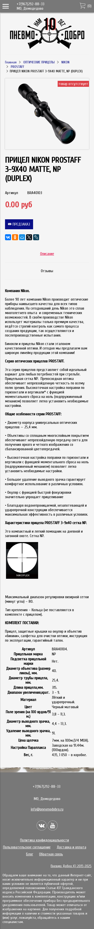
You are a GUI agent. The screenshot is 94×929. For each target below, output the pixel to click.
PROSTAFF (17, 67)
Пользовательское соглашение (27, 847)
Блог (29, 854)
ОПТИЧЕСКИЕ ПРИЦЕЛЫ (39, 62)
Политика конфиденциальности (44, 840)
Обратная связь (51, 854)
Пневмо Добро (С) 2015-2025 (71, 866)
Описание (47, 253)
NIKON (65, 62)
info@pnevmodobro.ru (47, 809)
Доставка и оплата (71, 847)
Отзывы (47, 271)
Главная (11, 62)
